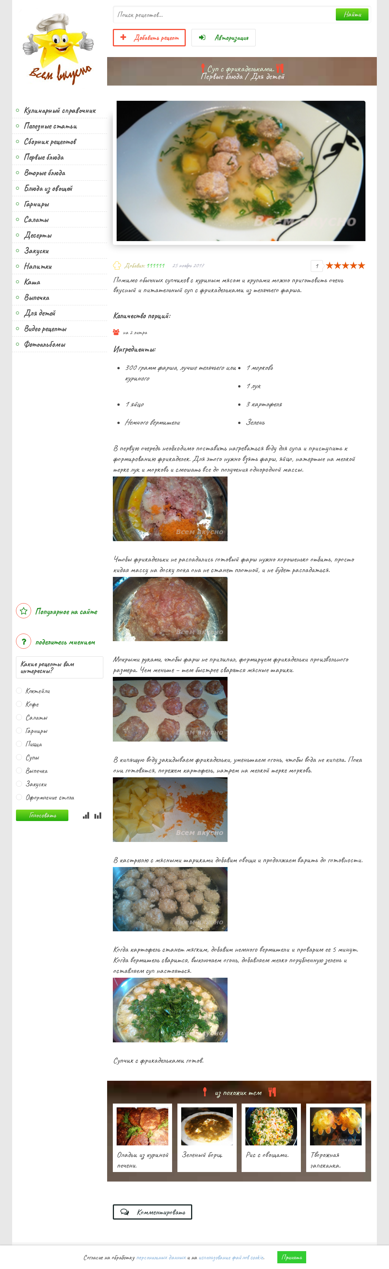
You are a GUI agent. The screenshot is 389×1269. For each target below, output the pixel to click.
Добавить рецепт (149, 37)
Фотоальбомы (44, 344)
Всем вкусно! (59, 47)
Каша (32, 281)
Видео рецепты (45, 328)
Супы (32, 757)
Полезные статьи (50, 126)
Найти (352, 14)
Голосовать (42, 815)
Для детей (39, 313)
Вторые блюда (44, 172)
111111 (155, 265)
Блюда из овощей (48, 188)
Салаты (36, 219)
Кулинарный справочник (59, 110)
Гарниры (36, 204)
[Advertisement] (59, 474)
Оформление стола (49, 797)
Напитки (37, 266)
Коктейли (37, 691)
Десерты (37, 235)
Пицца (33, 744)
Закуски (36, 250)
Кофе (31, 704)
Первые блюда (43, 157)
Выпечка (36, 297)
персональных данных (160, 1257)
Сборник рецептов (49, 141)
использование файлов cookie (230, 1257)
